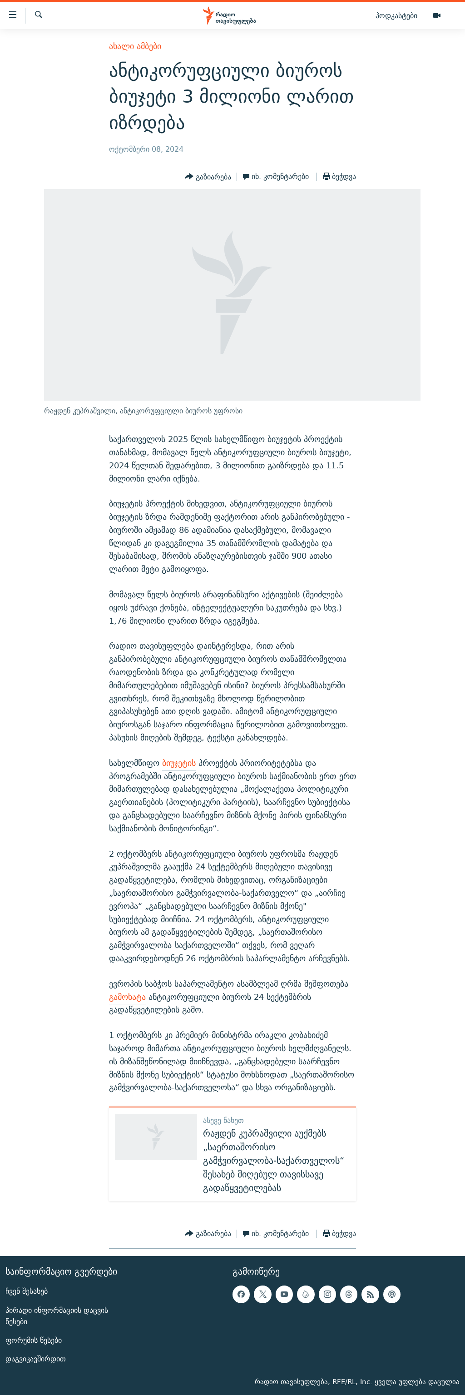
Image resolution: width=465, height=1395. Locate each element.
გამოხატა (127, 997)
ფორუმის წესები (33, 1340)
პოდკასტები (396, 15)
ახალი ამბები (135, 46)
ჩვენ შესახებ (26, 1291)
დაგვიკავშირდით (35, 1359)
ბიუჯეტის (179, 763)
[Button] (208, 177)
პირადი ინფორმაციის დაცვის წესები (56, 1315)
